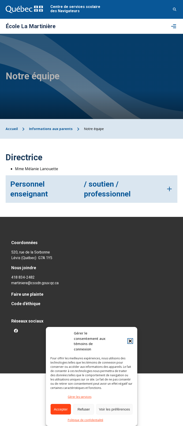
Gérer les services (79, 397)
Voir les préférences (114, 409)
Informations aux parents (51, 129)
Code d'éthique (25, 303)
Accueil (12, 129)
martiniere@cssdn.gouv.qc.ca (35, 283)
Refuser (84, 409)
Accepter (61, 409)
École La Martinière (31, 26)
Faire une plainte (27, 294)
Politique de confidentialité (85, 420)
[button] (130, 341)
